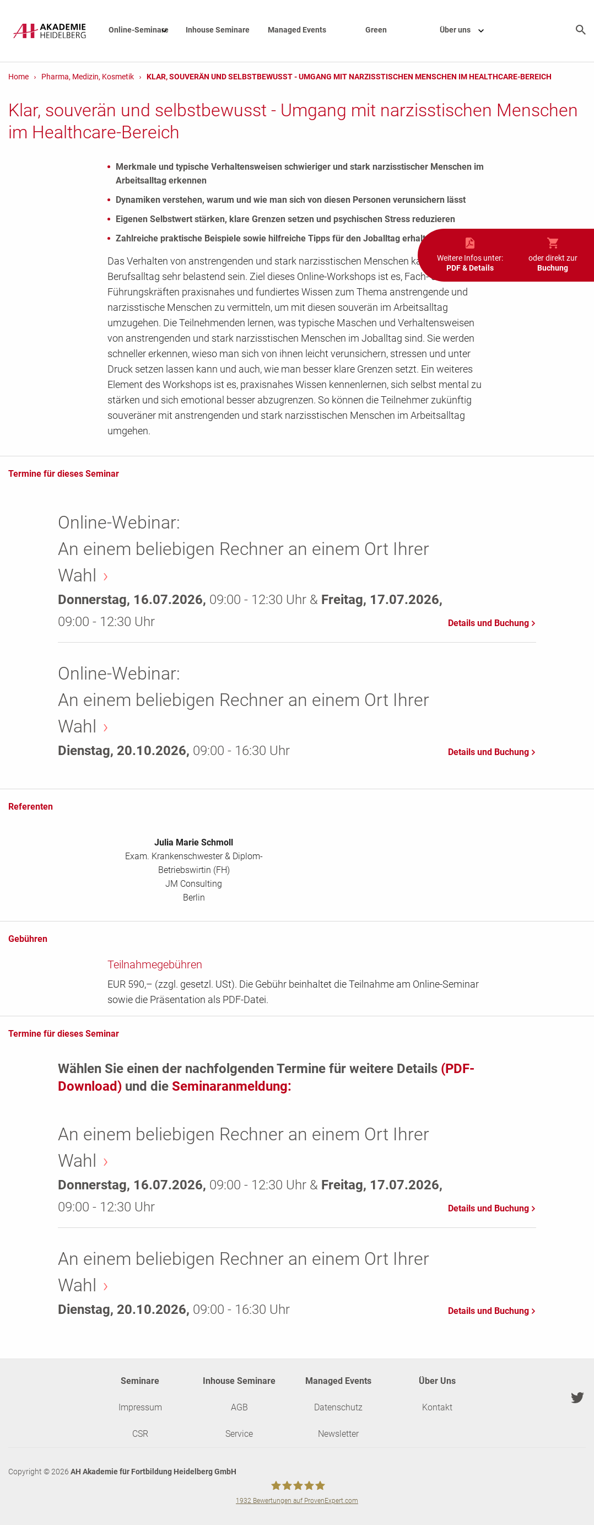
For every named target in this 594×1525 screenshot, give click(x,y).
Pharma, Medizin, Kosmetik (87, 76)
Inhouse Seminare (218, 29)
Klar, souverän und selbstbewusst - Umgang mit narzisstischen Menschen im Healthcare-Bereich (349, 76)
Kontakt (437, 1407)
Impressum (140, 1407)
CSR (140, 1434)
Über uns (467, 29)
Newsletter (338, 1434)
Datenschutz (338, 1407)
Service (239, 1434)
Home (18, 76)
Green (376, 29)
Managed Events (297, 29)
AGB (239, 1407)
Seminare (140, 1381)
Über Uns (437, 1381)
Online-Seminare (143, 29)
